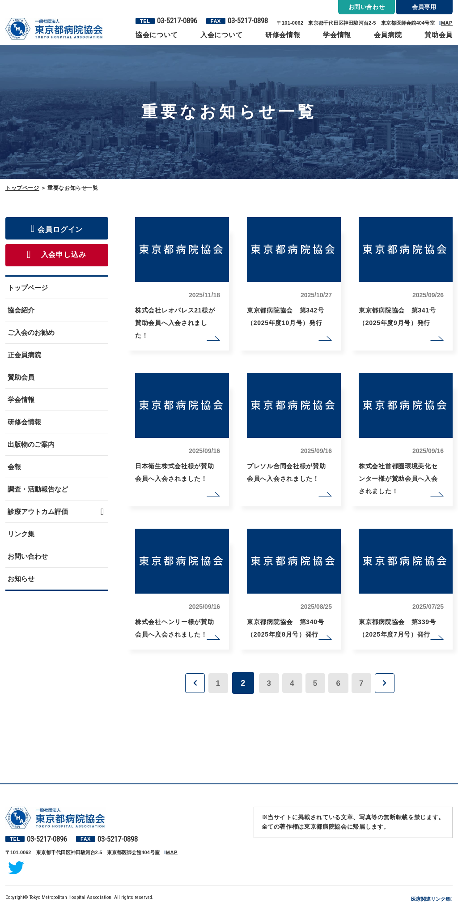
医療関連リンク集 (430, 899)
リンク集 (21, 534)
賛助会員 (438, 34)
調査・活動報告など (38, 489)
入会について (221, 34)
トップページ (22, 188)
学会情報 (337, 34)
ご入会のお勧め (31, 332)
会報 (14, 466)
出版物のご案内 (31, 444)
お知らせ (21, 578)
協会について (157, 34)
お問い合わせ (28, 556)
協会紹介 (21, 310)
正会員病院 (24, 355)
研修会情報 (283, 34)
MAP (447, 23)
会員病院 (388, 34)
